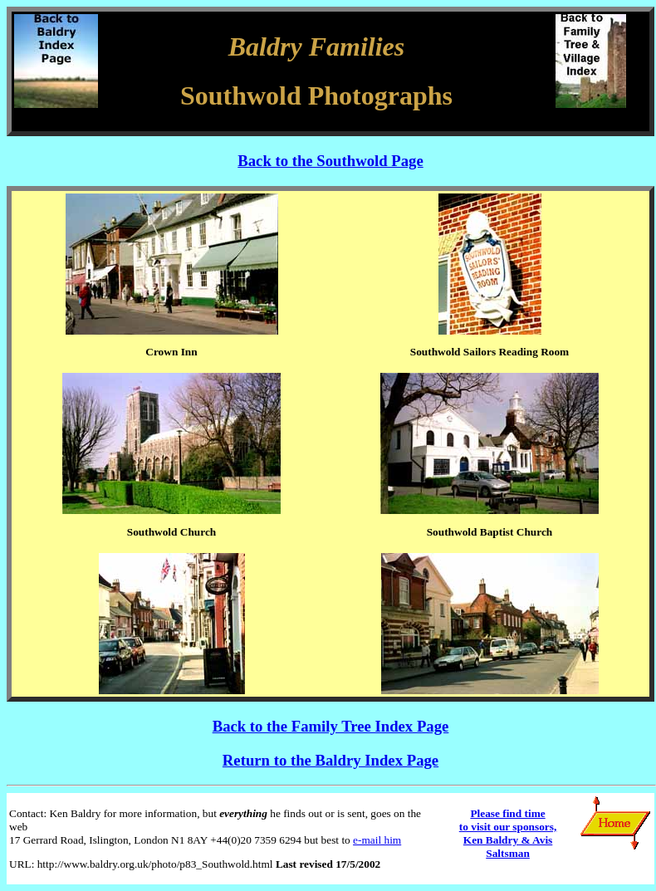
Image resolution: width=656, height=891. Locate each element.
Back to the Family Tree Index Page (331, 726)
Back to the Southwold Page (330, 160)
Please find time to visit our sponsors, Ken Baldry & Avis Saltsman (508, 833)
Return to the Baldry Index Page (330, 760)
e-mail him (377, 840)
